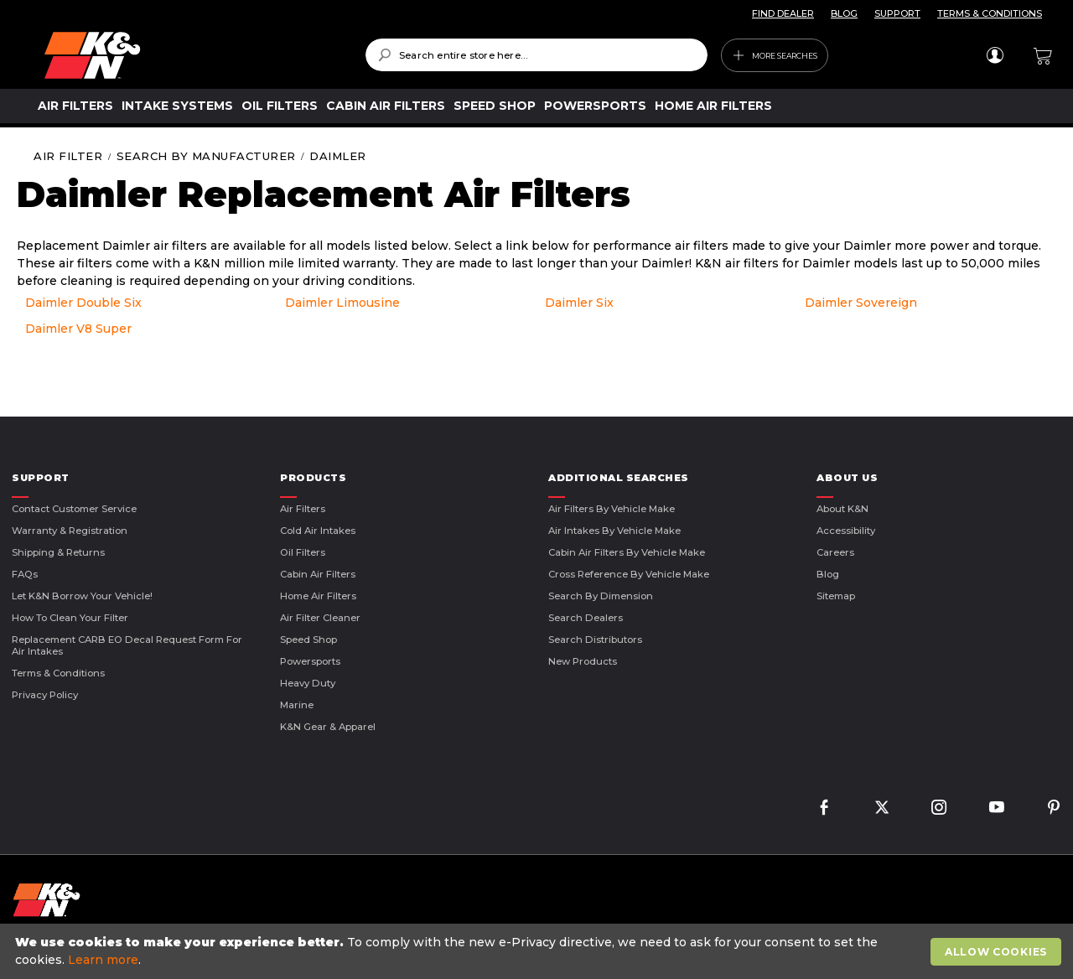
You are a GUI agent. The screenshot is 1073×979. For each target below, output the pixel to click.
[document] (538, 951)
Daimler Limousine (342, 302)
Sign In (994, 55)
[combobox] (536, 55)
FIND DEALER (783, 13)
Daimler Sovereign (861, 302)
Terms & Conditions (58, 673)
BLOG (844, 13)
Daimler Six (579, 302)
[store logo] (193, 55)
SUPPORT (897, 13)
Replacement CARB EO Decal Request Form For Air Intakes (127, 645)
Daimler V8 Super (78, 328)
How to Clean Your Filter (70, 618)
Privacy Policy (45, 695)
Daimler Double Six (83, 302)
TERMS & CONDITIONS (989, 13)
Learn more (103, 959)
